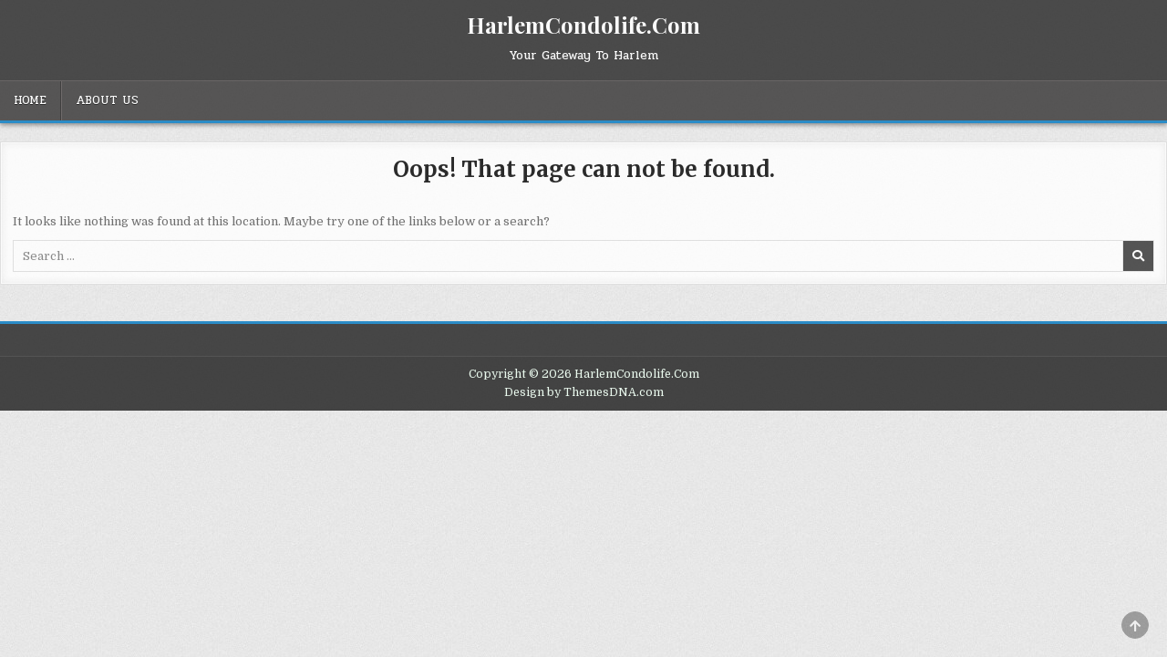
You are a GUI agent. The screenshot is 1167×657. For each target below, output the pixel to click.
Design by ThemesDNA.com (584, 392)
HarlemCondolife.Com (583, 24)
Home (30, 100)
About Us (107, 100)
